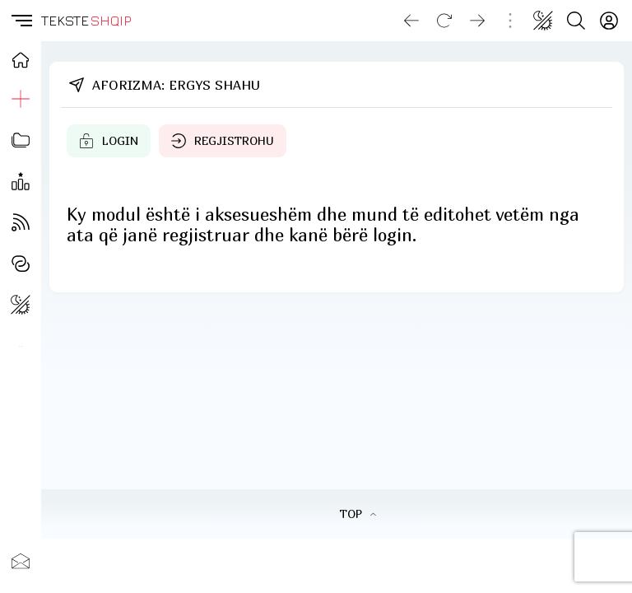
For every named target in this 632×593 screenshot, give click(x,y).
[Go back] (411, 20)
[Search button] (576, 20)
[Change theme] (543, 20)
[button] (20, 20)
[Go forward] (477, 20)
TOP (357, 514)
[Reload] (444, 20)
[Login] (608, 20)
